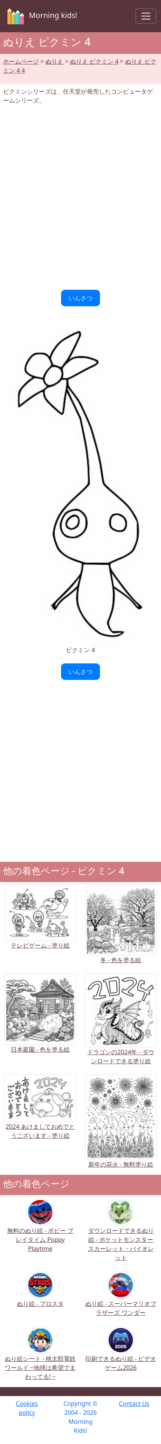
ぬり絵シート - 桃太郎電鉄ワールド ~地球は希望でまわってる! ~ (40, 1358)
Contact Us (134, 1403)
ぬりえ (54, 61)
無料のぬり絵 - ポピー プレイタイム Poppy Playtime (40, 1230)
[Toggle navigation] (146, 16)
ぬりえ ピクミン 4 (94, 61)
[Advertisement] (80, 197)
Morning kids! (40, 16)
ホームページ (21, 61)
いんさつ (80, 298)
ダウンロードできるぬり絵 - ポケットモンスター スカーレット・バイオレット (121, 1234)
